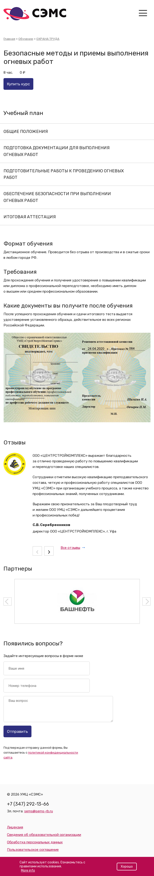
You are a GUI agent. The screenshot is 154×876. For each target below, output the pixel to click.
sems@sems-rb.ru (38, 811)
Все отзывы (70, 548)
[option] (77, 601)
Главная (9, 39)
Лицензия (15, 827)
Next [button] (146, 601)
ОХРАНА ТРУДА (47, 39)
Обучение (25, 39)
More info (28, 872)
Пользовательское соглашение (33, 850)
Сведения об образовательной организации (44, 835)
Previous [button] (7, 601)
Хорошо (127, 868)
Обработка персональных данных (35, 842)
